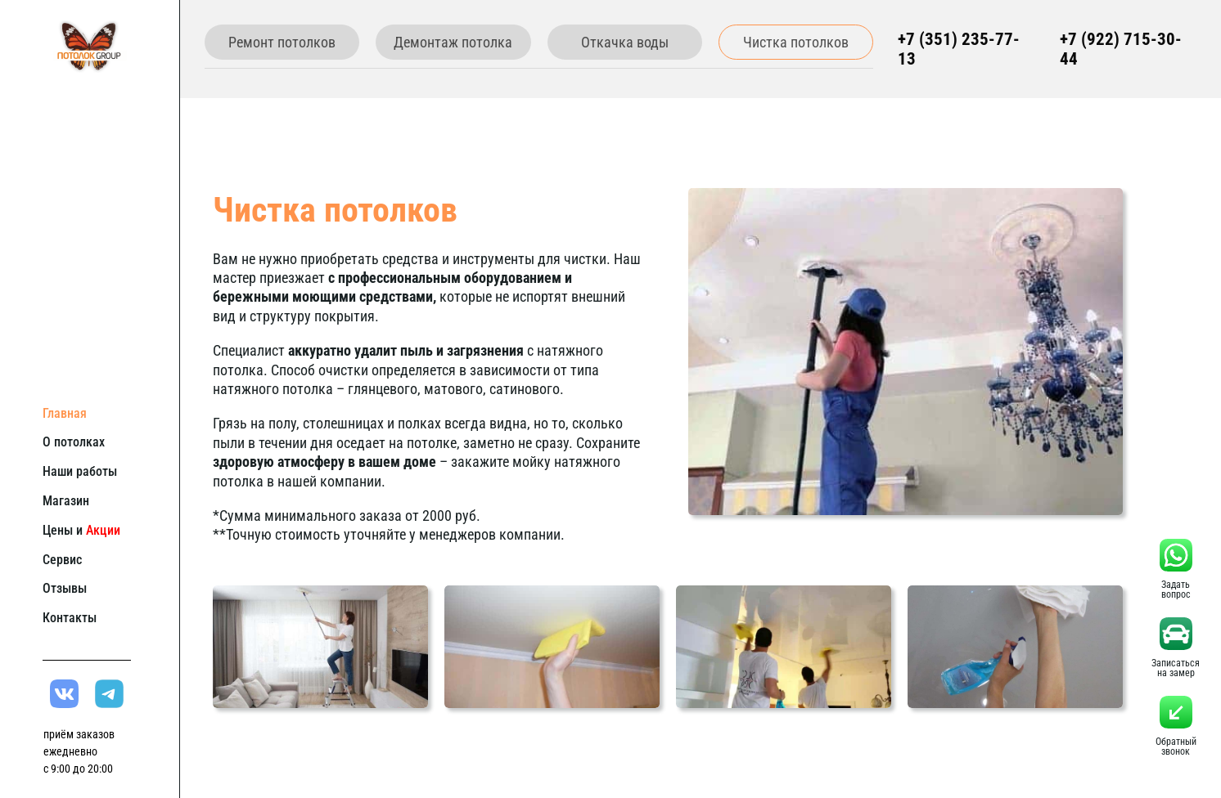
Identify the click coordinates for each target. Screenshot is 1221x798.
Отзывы (65, 588)
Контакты (70, 617)
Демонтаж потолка (453, 42)
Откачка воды (625, 42)
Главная (65, 413)
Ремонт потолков (282, 42)
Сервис (62, 559)
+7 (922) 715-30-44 (1121, 49)
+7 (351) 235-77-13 (959, 49)
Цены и (81, 530)
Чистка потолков (796, 42)
